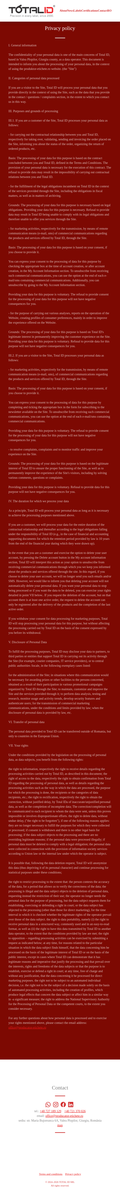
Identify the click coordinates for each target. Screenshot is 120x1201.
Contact (102, 10)
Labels (77, 10)
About (63, 10)
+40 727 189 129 (50, 1111)
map (60, 1125)
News (70, 10)
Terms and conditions (50, 1174)
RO (109, 10)
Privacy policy (73, 1174)
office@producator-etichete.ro (27, 1027)
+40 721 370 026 (75, 1111)
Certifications (89, 10)
